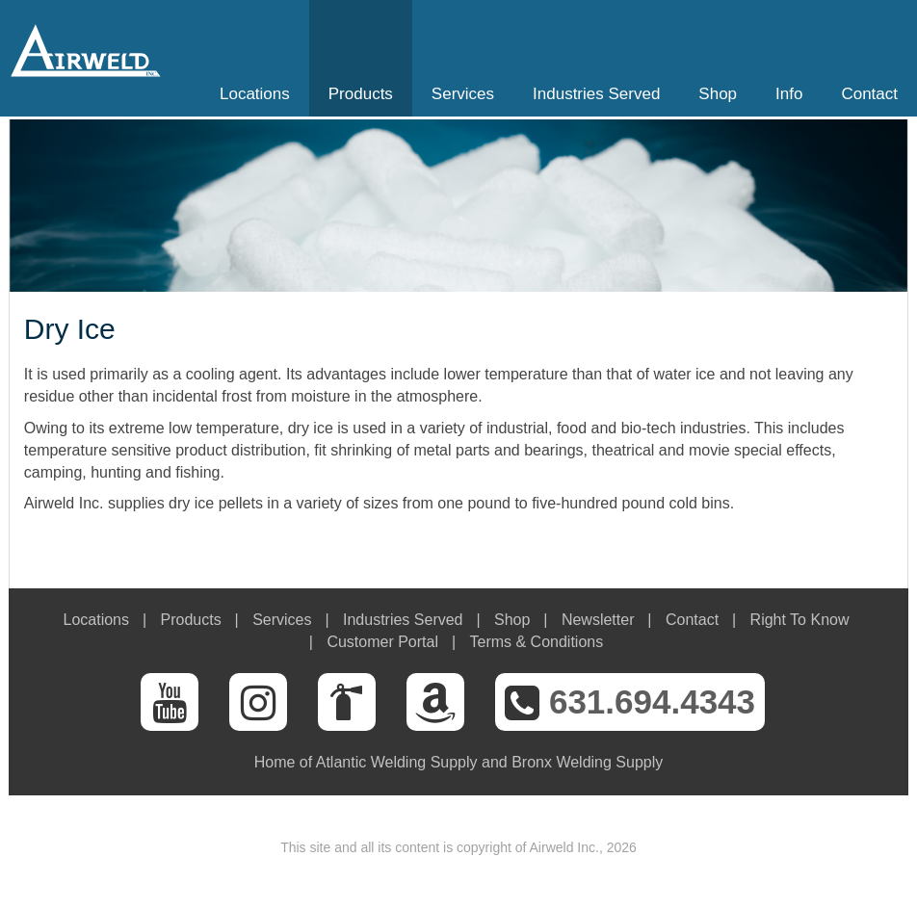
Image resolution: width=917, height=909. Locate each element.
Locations (255, 94)
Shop (717, 94)
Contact (869, 94)
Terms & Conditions (536, 642)
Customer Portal (382, 642)
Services (463, 94)
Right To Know (800, 619)
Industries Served (596, 94)
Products (360, 94)
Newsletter (598, 619)
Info (788, 94)
